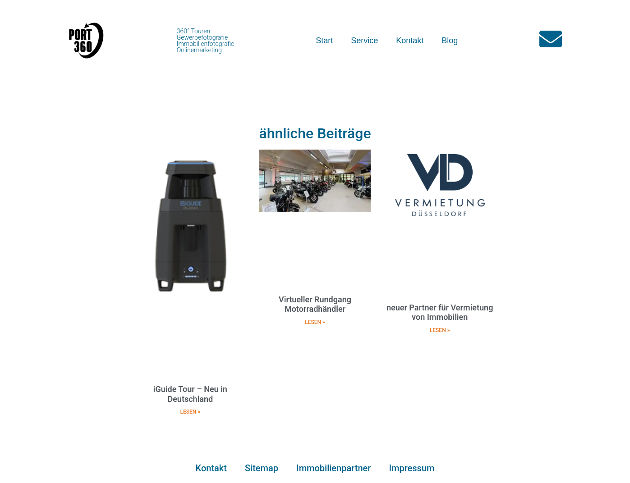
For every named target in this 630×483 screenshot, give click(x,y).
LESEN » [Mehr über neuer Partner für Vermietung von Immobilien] (440, 330)
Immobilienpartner (333, 468)
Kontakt (409, 40)
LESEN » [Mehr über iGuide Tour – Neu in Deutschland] (190, 412)
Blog (449, 40)
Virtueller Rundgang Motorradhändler (315, 304)
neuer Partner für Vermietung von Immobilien (439, 312)
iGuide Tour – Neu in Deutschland (190, 394)
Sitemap (261, 468)
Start (324, 40)
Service (364, 40)
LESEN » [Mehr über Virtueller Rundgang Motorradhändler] (315, 322)
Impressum (411, 468)
